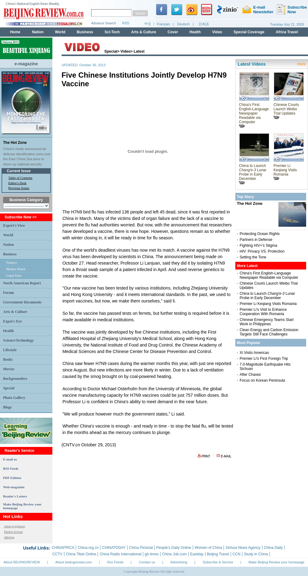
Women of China (208, 548)
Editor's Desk (17, 183)
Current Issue (18, 171)
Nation (8, 244)
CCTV (57, 554)
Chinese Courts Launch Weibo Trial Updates (286, 111)
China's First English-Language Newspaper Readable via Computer (254, 115)
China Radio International (120, 554)
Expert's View (14, 225)
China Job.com (174, 554)
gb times (152, 554)
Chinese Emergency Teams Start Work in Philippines (267, 322)
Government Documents (22, 302)
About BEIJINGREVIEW (22, 562)
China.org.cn (88, 548)
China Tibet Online (81, 554)
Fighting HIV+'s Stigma (258, 245)
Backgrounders (15, 378)
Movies (8, 369)
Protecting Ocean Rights (260, 234)
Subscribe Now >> (21, 217)
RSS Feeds (10, 468)
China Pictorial (141, 548)
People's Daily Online (173, 548)
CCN (237, 554)
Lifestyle (10, 350)
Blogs (7, 407)
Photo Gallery (14, 397)
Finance (11, 262)
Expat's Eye (12, 321)
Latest (139, 51)
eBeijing (9, 537)
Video (125, 51)
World (8, 235)
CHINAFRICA (63, 548)
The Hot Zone (15, 142)
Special (8, 388)
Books (8, 359)
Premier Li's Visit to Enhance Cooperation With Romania (263, 311)
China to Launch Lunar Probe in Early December (252, 174)
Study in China (256, 554)
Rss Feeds (115, 562)
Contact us (147, 562)
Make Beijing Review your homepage (277, 562)
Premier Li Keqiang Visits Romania (285, 172)
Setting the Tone (253, 257)
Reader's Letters (15, 496)
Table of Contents (20, 178)
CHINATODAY (114, 548)
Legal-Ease (13, 275)
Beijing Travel (218, 554)
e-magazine (26, 63)
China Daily (273, 548)
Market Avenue (13, 531)
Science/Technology (18, 340)
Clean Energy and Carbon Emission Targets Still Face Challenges (269, 332)
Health (8, 331)
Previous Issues (18, 188)
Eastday (196, 554)
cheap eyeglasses (14, 526)
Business (10, 254)
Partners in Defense (256, 239)
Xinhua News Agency (242, 548)
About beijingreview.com (73, 562)
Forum (8, 292)
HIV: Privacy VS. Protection (262, 251)
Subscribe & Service (218, 562)
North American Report (22, 283)
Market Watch (15, 269)
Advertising (178, 562)
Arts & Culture (15, 312)
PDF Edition (12, 478)
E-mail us (10, 459)
